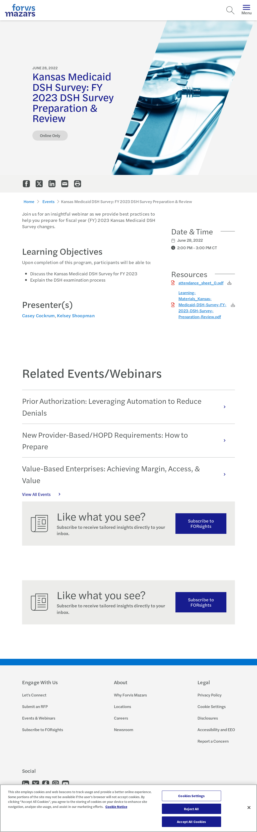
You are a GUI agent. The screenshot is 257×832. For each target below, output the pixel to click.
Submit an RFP (35, 706)
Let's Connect (34, 695)
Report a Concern (213, 741)
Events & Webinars (38, 718)
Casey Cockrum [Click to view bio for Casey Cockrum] (38, 315)
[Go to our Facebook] (45, 784)
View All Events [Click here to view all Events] (44, 494)
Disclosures (208, 718)
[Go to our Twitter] (35, 784)
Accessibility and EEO (216, 729)
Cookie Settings (212, 706)
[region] (128, 808)
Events (48, 201)
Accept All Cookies (191, 821)
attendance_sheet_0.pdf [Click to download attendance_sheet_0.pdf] (200, 283)
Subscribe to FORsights (201, 523)
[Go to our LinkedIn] (25, 784)
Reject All (191, 808)
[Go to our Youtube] (65, 784)
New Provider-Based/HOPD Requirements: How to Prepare (126, 440)
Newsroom (123, 729)
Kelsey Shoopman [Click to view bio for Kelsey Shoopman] (76, 315)
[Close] (248, 807)
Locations (122, 706)
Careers (121, 718)
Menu (246, 10)
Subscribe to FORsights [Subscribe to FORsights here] (201, 602)
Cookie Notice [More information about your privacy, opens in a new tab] (116, 806)
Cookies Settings (191, 795)
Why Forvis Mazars (130, 695)
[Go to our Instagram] (55, 784)
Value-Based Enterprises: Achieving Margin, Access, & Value (126, 474)
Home (29, 201)
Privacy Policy (210, 695)
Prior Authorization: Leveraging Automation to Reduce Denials (126, 407)
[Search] (230, 10)
